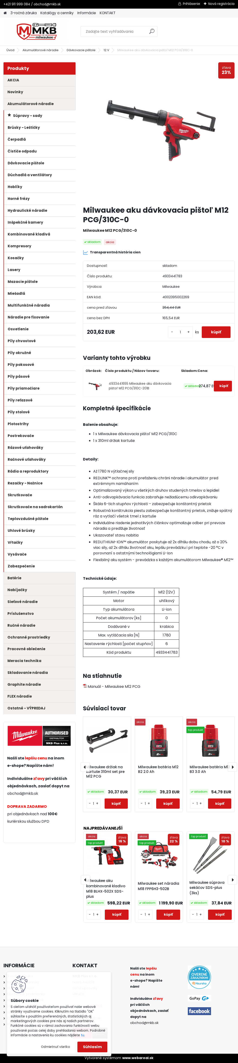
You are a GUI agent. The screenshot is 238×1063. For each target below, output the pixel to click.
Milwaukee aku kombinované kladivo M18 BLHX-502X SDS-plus (105, 888)
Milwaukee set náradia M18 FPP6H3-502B (158, 886)
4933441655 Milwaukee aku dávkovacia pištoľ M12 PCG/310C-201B (140, 386)
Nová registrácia (221, 3)
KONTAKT (108, 12)
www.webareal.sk (137, 1058)
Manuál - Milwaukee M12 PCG (111, 686)
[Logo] (35, 31)
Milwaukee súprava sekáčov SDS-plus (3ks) (207, 888)
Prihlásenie (191, 3)
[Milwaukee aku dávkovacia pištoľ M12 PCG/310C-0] (158, 132)
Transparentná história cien (112, 252)
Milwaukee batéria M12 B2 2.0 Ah (158, 769)
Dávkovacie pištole (81, 50)
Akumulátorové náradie (41, 50)
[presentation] (85, 767)
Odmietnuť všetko (55, 1047)
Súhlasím (92, 1047)
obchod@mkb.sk (22, 793)
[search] (152, 33)
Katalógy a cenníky (57, 12)
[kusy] (180, 332)
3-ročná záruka (23, 12)
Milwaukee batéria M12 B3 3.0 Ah (210, 769)
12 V (106, 50)
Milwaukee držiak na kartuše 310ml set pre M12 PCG (105, 772)
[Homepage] (5, 13)
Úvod (10, 50)
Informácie (86, 12)
